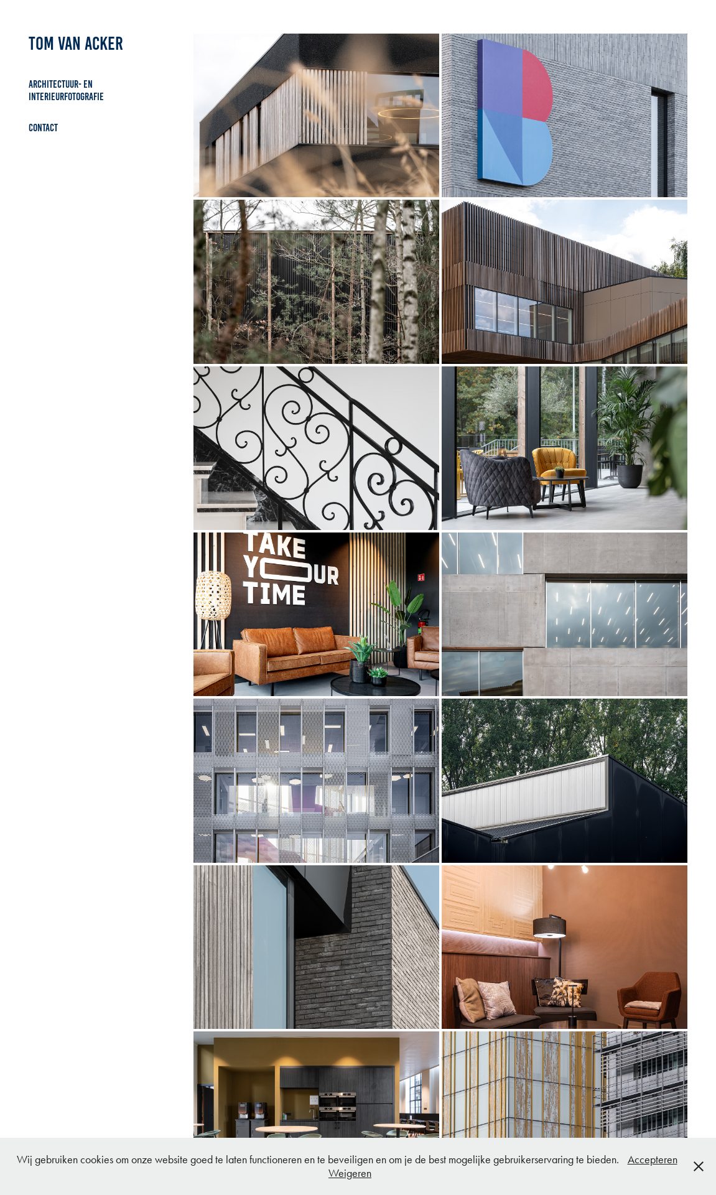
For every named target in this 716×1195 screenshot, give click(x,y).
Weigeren (349, 1173)
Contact (43, 127)
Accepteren (652, 1159)
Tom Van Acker (76, 43)
